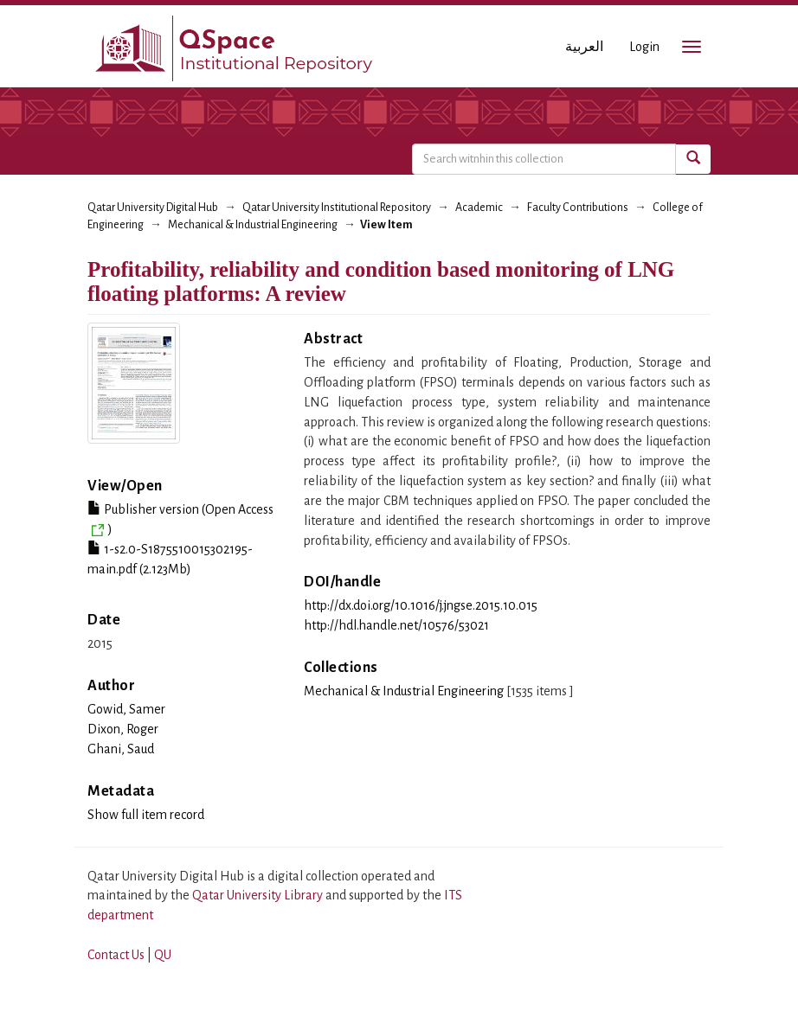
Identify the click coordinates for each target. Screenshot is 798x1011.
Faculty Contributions (577, 208)
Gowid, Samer (126, 709)
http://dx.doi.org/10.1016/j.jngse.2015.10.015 (420, 605)
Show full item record (145, 815)
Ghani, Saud (120, 749)
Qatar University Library (258, 895)
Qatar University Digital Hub (152, 208)
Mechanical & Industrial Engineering (253, 225)
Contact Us (116, 955)
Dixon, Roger (122, 729)
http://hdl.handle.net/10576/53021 (396, 625)
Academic (479, 208)
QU (162, 955)
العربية (584, 47)
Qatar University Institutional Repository (336, 208)
